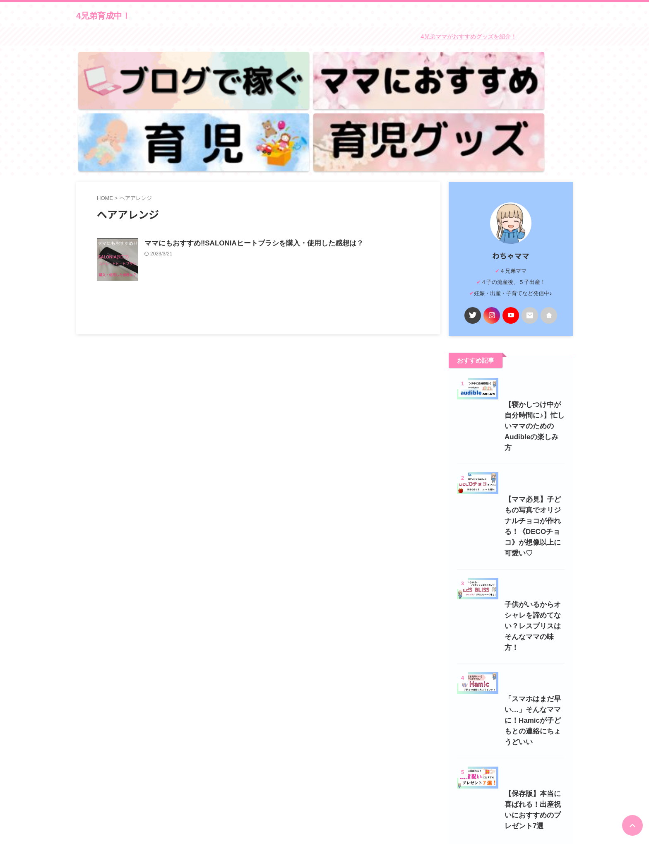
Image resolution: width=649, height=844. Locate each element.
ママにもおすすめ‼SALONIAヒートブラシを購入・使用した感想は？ (289, 152)
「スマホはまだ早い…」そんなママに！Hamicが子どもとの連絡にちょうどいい (510, 661)
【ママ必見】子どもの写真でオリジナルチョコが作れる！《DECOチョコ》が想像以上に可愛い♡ (509, 456)
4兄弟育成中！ (103, 15)
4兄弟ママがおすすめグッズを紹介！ (481, 35)
